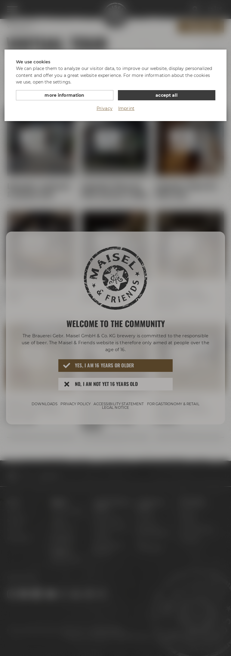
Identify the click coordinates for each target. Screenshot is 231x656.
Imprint (126, 108)
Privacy (104, 108)
